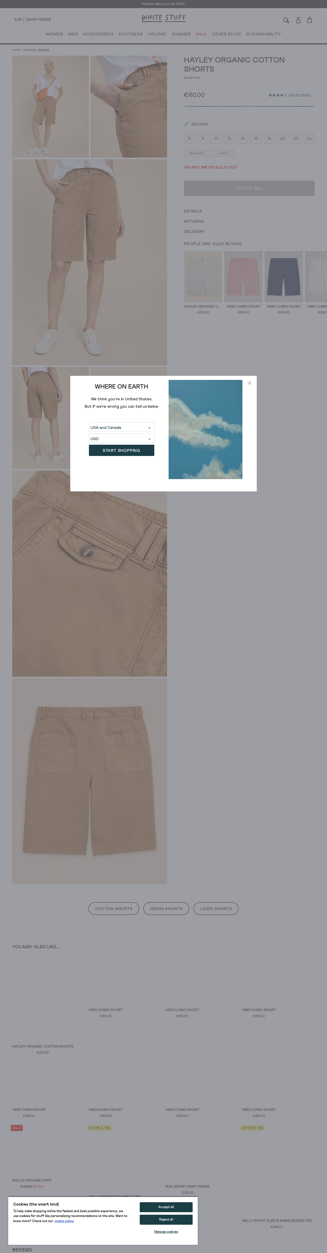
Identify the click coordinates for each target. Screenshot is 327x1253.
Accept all (166, 1207)
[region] (103, 1220)
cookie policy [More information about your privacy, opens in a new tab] (64, 1221)
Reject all (166, 1219)
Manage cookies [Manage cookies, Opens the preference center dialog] (166, 1232)
